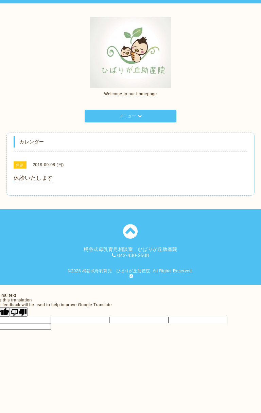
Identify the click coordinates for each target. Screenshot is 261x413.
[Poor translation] (19, 312)
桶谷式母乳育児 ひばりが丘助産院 (116, 271)
